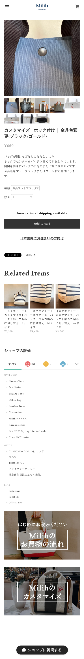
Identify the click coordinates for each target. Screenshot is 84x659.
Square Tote (16, 393)
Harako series (17, 425)
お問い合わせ (17, 463)
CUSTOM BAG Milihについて (26, 451)
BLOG (12, 457)
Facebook (14, 496)
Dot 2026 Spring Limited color (28, 431)
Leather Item (17, 406)
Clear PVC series (19, 437)
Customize (15, 412)
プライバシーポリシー (22, 469)
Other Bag (15, 400)
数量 (7, 197)
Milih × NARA (18, 418)
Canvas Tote (16, 381)
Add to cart (42, 223)
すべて (13, 364)
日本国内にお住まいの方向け (42, 238)
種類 (7, 188)
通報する (31, 255)
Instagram (15, 491)
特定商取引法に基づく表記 (25, 474)
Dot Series (15, 387)
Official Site (16, 502)
